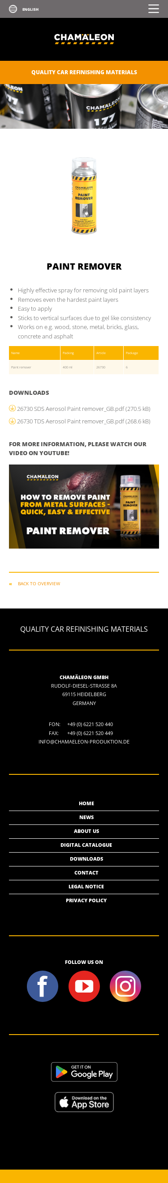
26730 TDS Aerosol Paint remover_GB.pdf (84, 421)
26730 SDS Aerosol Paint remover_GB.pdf (84, 409)
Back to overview (39, 583)
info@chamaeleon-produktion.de (84, 741)
